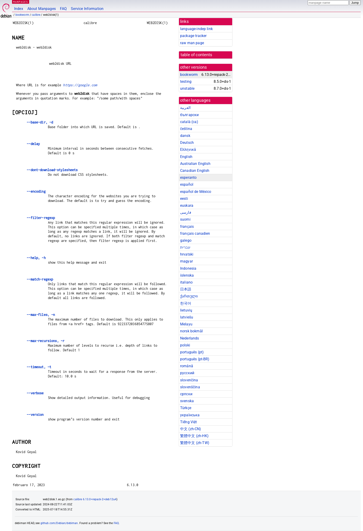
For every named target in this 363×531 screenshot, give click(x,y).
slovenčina (189, 380)
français (187, 226)
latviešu (186, 317)
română (186, 366)
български (189, 115)
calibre (36, 14)
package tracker (193, 36)
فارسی (185, 212)
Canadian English (194, 170)
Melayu (186, 324)
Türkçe (185, 408)
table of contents (196, 54)
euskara (186, 205)
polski (185, 345)
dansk (185, 135)
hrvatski (186, 254)
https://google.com (80, 85)
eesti (184, 198)
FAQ (63, 8)
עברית (185, 247)
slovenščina (190, 387)
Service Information (87, 8)
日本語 (185, 289)
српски (186, 394)
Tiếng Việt (188, 422)
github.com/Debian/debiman (59, 523)
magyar (186, 261)
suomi (185, 219)
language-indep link (196, 29)
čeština (186, 129)
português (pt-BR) (195, 359)
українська (190, 415)
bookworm (22, 14)
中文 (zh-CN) (190, 429)
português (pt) (192, 352)
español (186, 184)
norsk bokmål (191, 331)
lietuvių (186, 310)
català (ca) (189, 122)
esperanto (188, 177)
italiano (186, 282)
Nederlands (189, 338)
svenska (187, 401)
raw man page (192, 43)
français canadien (195, 233)
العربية (185, 107)
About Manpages (41, 8)
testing (185, 81)
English (186, 156)
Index (18, 8)
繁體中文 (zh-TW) (194, 443)
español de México (195, 191)
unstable (187, 88)
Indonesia (188, 268)
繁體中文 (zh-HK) (194, 436)
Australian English (195, 163)
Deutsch (187, 142)
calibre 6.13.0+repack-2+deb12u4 (94, 499)
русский (187, 373)
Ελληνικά (188, 149)
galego (185, 240)
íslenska (187, 275)
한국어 (185, 303)
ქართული (189, 296)
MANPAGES (20, 1)
